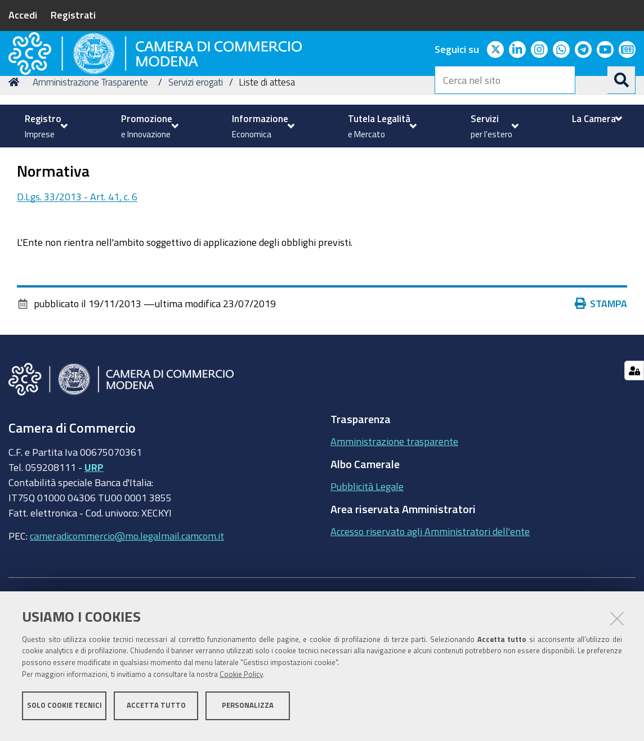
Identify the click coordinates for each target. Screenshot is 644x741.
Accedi (22, 15)
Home (15, 174)
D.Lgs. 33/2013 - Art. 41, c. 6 (77, 289)
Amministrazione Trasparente (90, 174)
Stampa (601, 396)
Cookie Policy (241, 680)
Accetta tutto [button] (156, 711)
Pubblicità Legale (367, 579)
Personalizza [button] (248, 711)
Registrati (73, 15)
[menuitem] (45, 126)
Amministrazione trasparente (394, 534)
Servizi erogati (195, 174)
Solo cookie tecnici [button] (64, 711)
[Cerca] (621, 80)
